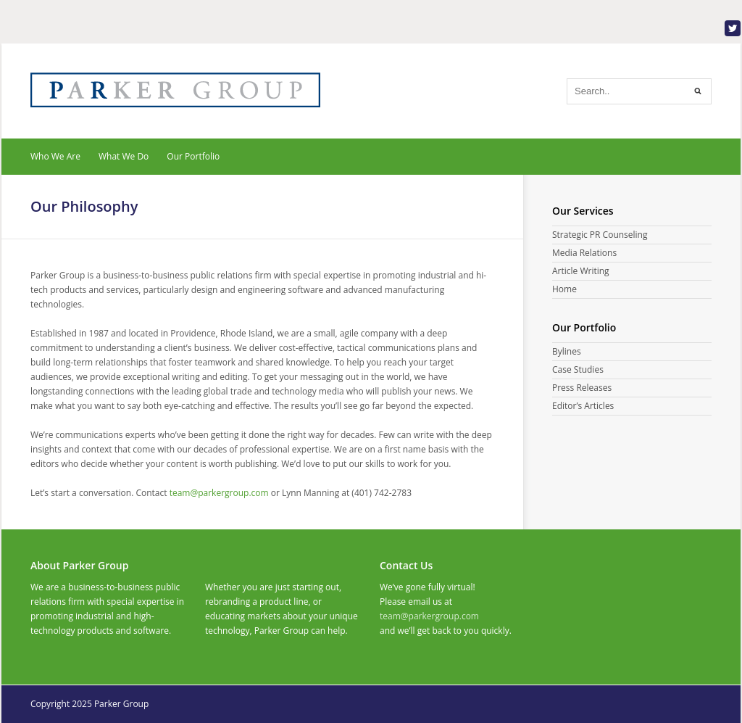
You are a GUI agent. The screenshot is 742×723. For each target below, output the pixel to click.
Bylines (566, 351)
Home (564, 289)
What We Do (124, 156)
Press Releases (582, 387)
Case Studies (578, 369)
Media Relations (584, 253)
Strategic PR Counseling (599, 234)
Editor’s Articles (583, 406)
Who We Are (55, 156)
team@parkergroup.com (429, 616)
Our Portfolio (193, 156)
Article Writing (580, 271)
